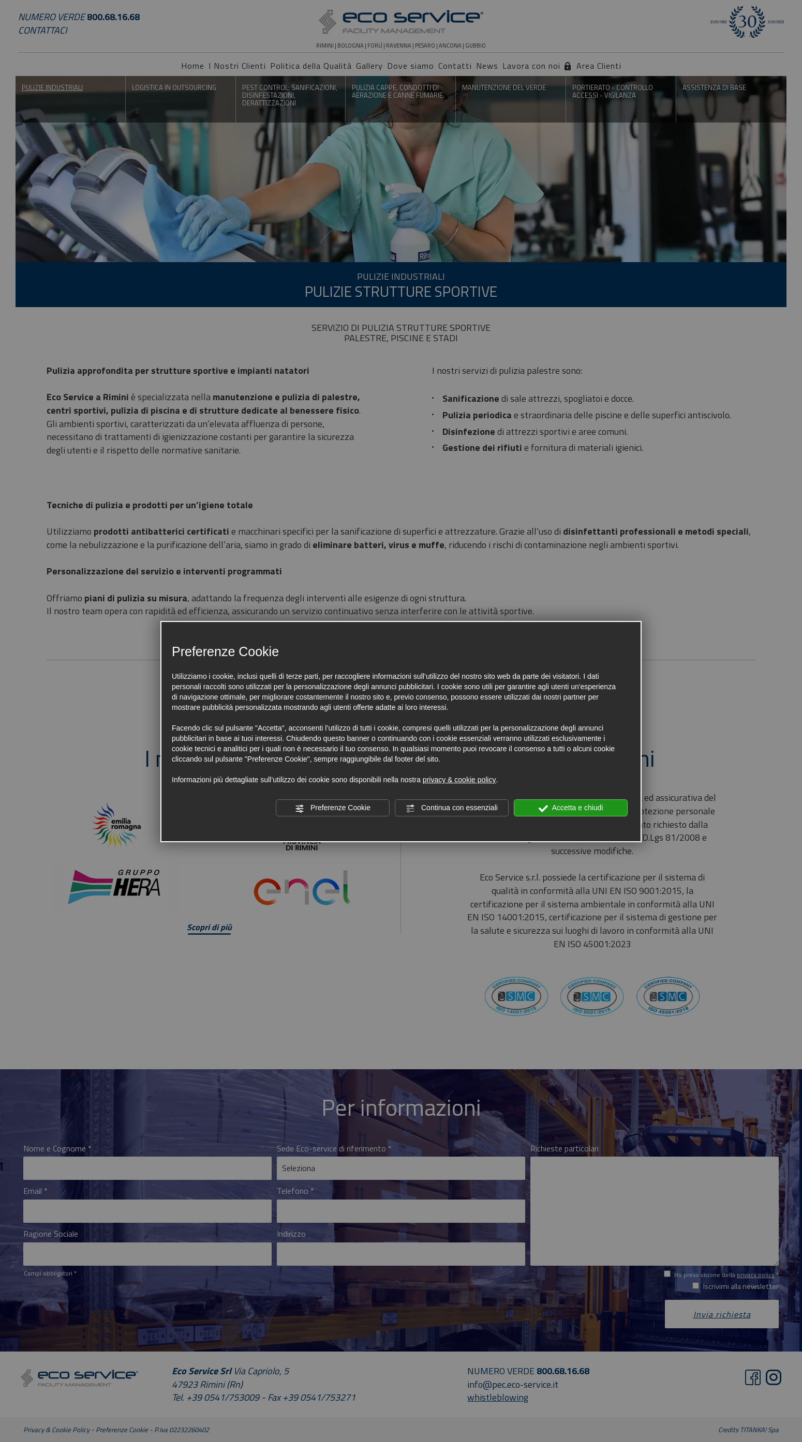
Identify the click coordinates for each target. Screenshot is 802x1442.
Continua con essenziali (452, 808)
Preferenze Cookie (332, 808)
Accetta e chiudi (571, 808)
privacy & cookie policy (459, 780)
